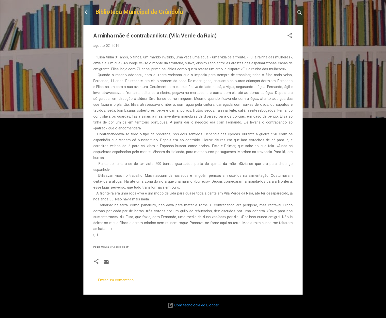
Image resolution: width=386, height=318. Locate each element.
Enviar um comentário (116, 280)
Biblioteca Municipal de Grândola (139, 11)
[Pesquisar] (300, 13)
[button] (290, 36)
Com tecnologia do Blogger (193, 305)
